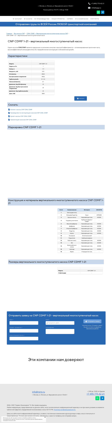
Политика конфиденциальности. (65, 410)
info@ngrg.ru (38, 391)
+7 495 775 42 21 (96, 393)
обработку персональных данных (93, 327)
